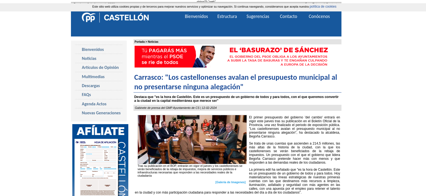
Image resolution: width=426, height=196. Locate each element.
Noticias (153, 41)
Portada (140, 41)
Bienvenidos (93, 49)
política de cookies (323, 6)
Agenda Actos (94, 103)
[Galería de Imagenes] (231, 182)
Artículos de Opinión (100, 67)
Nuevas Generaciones (101, 112)
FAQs (86, 94)
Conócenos (319, 16)
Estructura (227, 16)
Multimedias (93, 76)
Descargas (91, 85)
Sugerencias (258, 16)
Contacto (288, 16)
